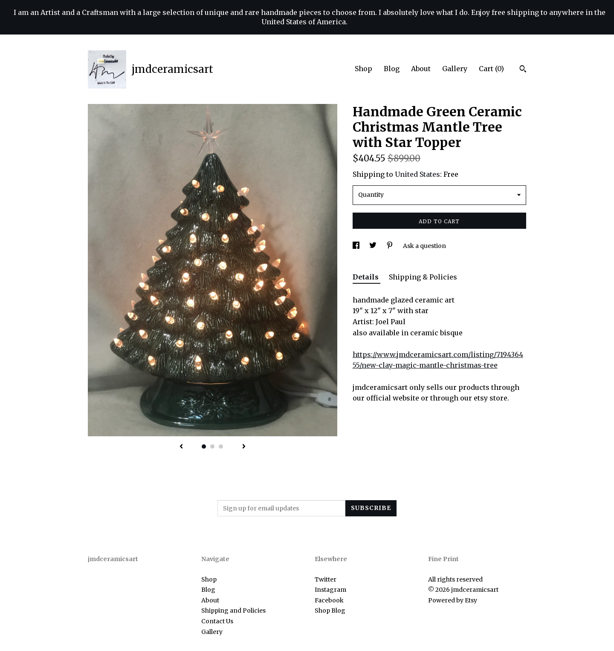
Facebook (329, 600)
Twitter (325, 579)
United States (417, 174)
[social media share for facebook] (357, 246)
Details (366, 277)
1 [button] (204, 446)
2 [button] (212, 446)
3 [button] (221, 446)
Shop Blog (330, 610)
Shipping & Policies (423, 277)
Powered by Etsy (452, 600)
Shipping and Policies (233, 610)
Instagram (330, 589)
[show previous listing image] (181, 447)
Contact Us (217, 621)
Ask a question (424, 246)
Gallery (454, 68)
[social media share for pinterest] (390, 246)
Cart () (491, 68)
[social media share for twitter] (373, 246)
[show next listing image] (244, 447)
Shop (363, 68)
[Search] (523, 70)
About (421, 68)
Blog (392, 68)
